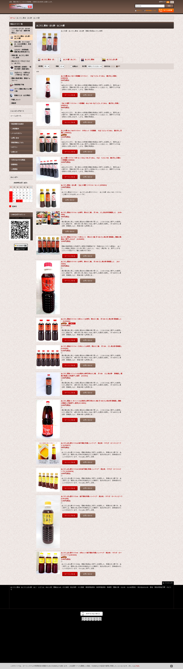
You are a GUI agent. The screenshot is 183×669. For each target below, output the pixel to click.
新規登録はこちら (151, 10)
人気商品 (14, 169)
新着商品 (16, 164)
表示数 (40, 66)
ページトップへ (169, 583)
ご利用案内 (15, 129)
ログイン (139, 10)
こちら (137, 666)
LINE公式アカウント (18, 214)
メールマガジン (16, 133)
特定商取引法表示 (17, 124)
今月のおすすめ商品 (18, 160)
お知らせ (14, 152)
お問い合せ (15, 138)
